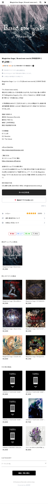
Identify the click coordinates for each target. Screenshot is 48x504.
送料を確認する (20, 70)
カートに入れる (24, 192)
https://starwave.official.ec (11, 161)
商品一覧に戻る (24, 473)
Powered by (24, 485)
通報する (43, 206)
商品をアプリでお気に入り (24, 200)
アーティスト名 (6, 463)
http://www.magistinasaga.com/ (13, 150)
